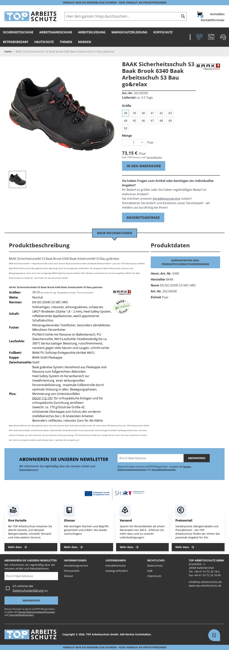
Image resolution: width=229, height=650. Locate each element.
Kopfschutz (163, 32)
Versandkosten (154, 157)
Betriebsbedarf (15, 42)
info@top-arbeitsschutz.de (205, 582)
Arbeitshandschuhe (55, 32)
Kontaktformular (213, 20)
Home (8, 51)
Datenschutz (155, 565)
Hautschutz (44, 42)
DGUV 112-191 (42, 398)
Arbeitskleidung (92, 32)
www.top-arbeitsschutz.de (205, 585)
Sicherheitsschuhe (18, 32)
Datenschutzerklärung (28, 590)
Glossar (68, 576)
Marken (84, 42)
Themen (66, 42)
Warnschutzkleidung (129, 32)
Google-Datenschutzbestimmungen (36, 611)
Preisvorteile (71, 571)
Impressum (154, 576)
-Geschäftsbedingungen (163, 469)
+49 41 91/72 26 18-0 (207, 571)
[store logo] (30, 16)
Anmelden (217, 14)
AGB (149, 571)
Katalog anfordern (117, 571)
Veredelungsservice (166, 199)
